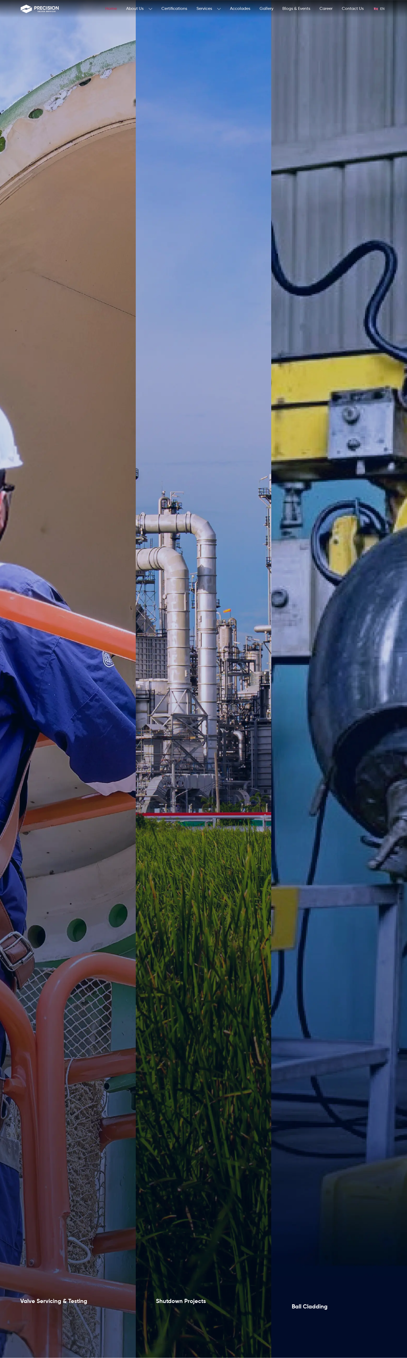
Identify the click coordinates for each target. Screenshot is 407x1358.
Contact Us (353, 9)
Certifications (174, 9)
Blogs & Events (296, 9)
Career (326, 9)
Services (208, 9)
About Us (139, 9)
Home (111, 9)
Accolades (240, 9)
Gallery (266, 9)
